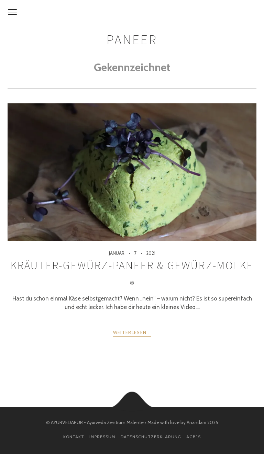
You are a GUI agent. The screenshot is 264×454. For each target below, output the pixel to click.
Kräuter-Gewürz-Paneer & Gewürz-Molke (132, 265)
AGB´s (193, 436)
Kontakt (73, 436)
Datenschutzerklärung (151, 436)
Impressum (102, 436)
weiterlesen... (132, 332)
